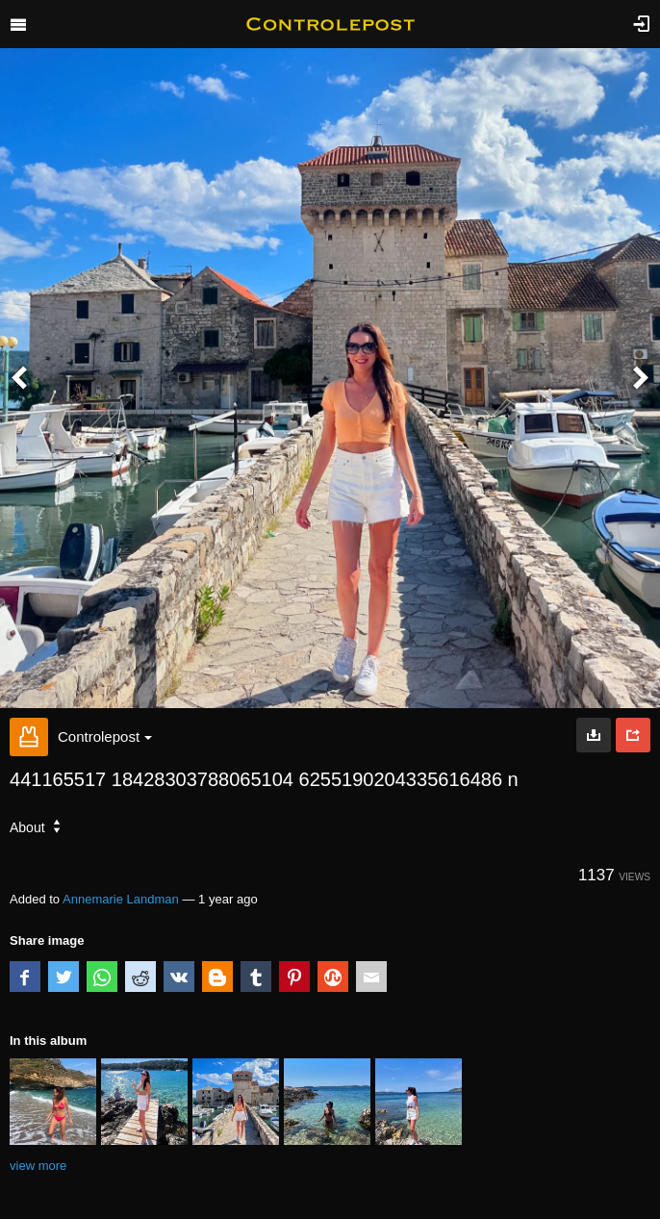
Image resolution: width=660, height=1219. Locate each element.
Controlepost (105, 736)
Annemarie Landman (121, 899)
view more (38, 1165)
